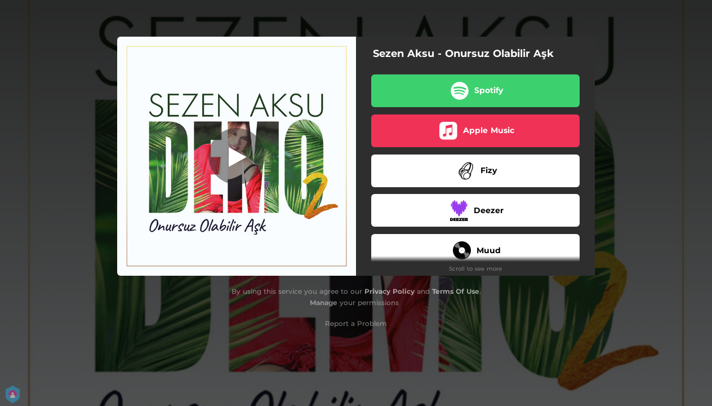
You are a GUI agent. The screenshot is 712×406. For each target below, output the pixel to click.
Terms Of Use (455, 291)
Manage (323, 302)
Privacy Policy (389, 291)
